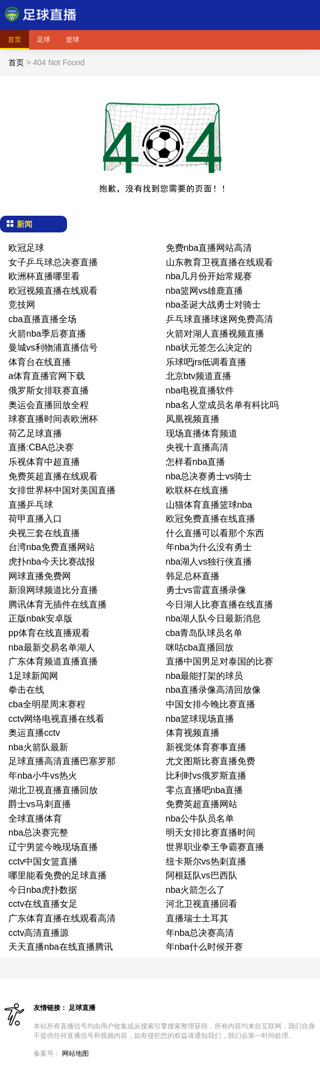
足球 (43, 39)
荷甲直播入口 (35, 518)
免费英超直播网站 (201, 804)
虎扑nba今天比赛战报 (51, 561)
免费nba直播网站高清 (209, 247)
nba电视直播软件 (200, 390)
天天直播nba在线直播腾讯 (60, 946)
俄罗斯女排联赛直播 (48, 390)
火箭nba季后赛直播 (47, 333)
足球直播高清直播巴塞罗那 (62, 761)
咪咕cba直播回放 (200, 647)
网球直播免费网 (39, 576)
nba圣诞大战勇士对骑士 (213, 304)
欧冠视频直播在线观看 (53, 290)
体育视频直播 (192, 732)
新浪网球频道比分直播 (53, 590)
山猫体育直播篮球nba (209, 504)
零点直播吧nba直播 (204, 790)
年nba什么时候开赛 (204, 946)
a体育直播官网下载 (46, 376)
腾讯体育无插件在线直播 (57, 604)
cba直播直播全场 (42, 319)
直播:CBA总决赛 (41, 447)
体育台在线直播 (39, 362)
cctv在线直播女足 (43, 904)
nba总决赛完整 (38, 832)
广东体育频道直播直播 (53, 661)
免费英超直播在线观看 (53, 476)
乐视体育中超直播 (44, 462)
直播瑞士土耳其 (197, 918)
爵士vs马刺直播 (39, 804)
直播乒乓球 (30, 504)
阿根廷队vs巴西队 (201, 875)
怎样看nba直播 (196, 462)
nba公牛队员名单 (200, 818)
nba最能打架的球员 (204, 676)
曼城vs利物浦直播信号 (53, 347)
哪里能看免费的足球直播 (57, 875)
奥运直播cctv (34, 732)
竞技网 (21, 304)
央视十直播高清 (197, 447)
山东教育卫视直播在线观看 (219, 262)
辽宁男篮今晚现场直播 (53, 847)
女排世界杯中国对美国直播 (62, 490)
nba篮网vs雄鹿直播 (204, 290)
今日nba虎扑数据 (42, 890)
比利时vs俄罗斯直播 (206, 775)
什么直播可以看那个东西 (215, 533)
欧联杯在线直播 (197, 490)
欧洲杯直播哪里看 (44, 276)
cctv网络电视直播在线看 (56, 718)
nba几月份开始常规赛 (209, 276)
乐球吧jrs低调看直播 (206, 362)
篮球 (72, 39)
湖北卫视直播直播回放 (53, 790)
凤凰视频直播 (192, 419)
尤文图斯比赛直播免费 (210, 761)
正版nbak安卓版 (40, 618)
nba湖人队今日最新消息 (213, 618)
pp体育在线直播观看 (49, 633)
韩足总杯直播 (192, 576)
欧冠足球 (26, 247)
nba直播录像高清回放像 (213, 690)
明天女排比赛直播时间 (210, 832)
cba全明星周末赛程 (46, 704)
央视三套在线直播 (44, 533)
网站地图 (75, 1053)
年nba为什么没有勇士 (209, 547)
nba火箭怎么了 (196, 890)
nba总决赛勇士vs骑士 (209, 476)
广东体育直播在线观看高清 (62, 918)
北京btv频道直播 (198, 376)
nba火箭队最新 (38, 747)
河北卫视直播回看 (201, 904)
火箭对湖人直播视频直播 (215, 333)
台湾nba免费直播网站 (51, 547)
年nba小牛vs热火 (42, 775)
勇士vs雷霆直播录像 (206, 590)
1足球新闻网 (33, 676)
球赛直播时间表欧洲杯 (53, 419)
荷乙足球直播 (35, 433)
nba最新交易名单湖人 (51, 647)
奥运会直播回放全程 (48, 405)
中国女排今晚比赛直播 (210, 704)
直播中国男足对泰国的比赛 (219, 661)
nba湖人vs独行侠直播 (209, 561)
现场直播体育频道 (201, 433)
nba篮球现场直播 (200, 718)
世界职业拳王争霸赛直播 (215, 847)
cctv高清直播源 (38, 933)
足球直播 (82, 1008)
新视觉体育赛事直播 (206, 747)
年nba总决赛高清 (200, 933)
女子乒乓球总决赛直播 (53, 262)
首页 (14, 39)
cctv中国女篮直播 (43, 861)
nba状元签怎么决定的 (209, 347)
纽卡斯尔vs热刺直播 (206, 861)
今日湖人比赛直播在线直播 (219, 604)
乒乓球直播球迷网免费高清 (219, 319)
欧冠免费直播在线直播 (210, 518)
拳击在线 (26, 690)
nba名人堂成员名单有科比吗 (222, 405)
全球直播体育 (35, 818)
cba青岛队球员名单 (204, 633)
